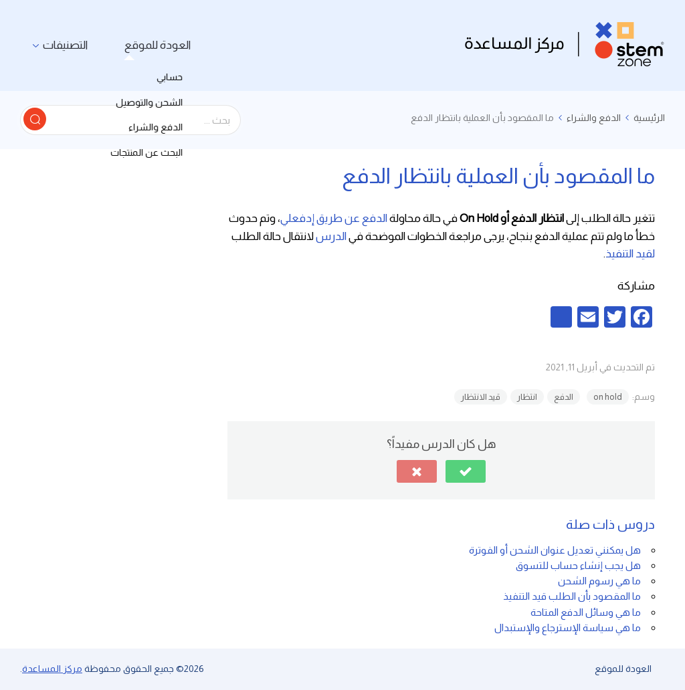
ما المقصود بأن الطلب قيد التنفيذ (572, 596)
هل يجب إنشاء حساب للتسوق (578, 565)
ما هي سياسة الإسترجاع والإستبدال (567, 627)
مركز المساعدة (52, 668)
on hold (607, 397)
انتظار (527, 397)
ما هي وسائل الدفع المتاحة (585, 612)
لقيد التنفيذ (630, 253)
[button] (466, 471)
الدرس (331, 236)
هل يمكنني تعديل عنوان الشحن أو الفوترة (555, 550)
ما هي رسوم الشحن (599, 580)
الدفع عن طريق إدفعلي (333, 218)
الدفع (563, 397)
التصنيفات (61, 45)
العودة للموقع (145, 45)
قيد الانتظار (480, 397)
